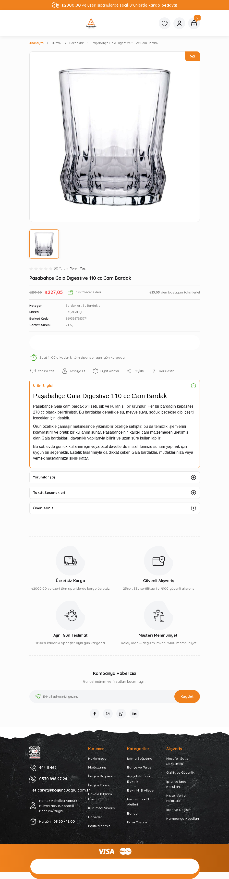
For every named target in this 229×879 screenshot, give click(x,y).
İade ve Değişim (179, 810)
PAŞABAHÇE (74, 312)
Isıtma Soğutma (139, 759)
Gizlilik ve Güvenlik (180, 773)
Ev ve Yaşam (137, 823)
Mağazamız (97, 768)
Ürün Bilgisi (43, 385)
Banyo (132, 814)
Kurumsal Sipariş (101, 809)
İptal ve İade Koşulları (176, 784)
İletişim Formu (99, 786)
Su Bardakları (92, 305)
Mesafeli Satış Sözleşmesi (177, 761)
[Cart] (194, 23)
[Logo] (91, 23)
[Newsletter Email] (114, 697)
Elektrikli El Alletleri (141, 791)
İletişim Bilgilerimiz (102, 777)
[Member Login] (179, 23)
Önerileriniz (43, 508)
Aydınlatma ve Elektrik (138, 779)
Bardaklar (73, 305)
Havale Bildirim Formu (100, 797)
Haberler (95, 817)
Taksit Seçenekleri (49, 493)
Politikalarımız (99, 827)
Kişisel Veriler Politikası (176, 798)
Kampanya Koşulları (182, 819)
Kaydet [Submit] (187, 697)
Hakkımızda (97, 759)
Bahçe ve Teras (139, 768)
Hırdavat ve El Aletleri (138, 802)
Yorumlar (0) (44, 477)
